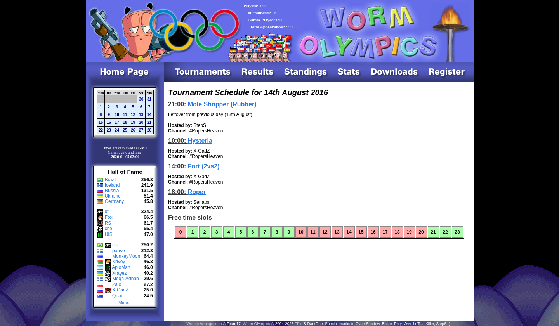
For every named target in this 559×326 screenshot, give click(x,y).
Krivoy (118, 261)
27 (141, 130)
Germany (114, 201)
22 (101, 130)
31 (149, 99)
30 (141, 99)
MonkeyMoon (126, 256)
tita (115, 245)
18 (125, 122)
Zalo (116, 284)
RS (108, 223)
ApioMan (121, 267)
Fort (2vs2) (204, 166)
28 (149, 130)
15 (101, 122)
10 (117, 115)
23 (109, 130)
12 (133, 115)
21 (149, 122)
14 (149, 115)
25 (125, 130)
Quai (117, 295)
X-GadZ (120, 290)
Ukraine (113, 196)
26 (133, 130)
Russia (112, 190)
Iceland (112, 185)
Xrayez (119, 273)
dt (107, 211)
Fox (109, 217)
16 (109, 122)
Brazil (110, 179)
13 (141, 115)
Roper (197, 192)
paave (118, 250)
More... (125, 302)
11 (125, 115)
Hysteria (200, 140)
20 (141, 122)
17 (117, 122)
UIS (109, 234)
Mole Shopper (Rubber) (222, 104)
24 (117, 130)
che (108, 228)
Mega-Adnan (125, 278)
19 (133, 122)
